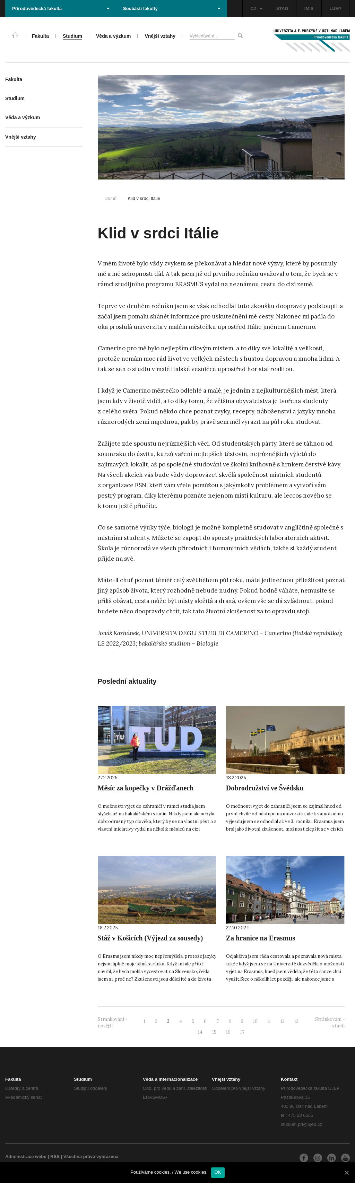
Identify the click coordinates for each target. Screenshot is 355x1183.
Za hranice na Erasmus (260, 938)
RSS (55, 1156)
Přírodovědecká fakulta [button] (61, 8)
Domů (111, 198)
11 (269, 1021)
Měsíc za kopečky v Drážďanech (146, 788)
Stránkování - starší (330, 1022)
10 (255, 1021)
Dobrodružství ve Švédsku (265, 788)
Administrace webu (25, 1156)
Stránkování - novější (112, 1022)
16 (228, 1032)
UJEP (335, 8)
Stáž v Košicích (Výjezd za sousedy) (150, 938)
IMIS (309, 8)
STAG (282, 8)
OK (218, 1172)
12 (282, 1021)
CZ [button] (256, 8)
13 (296, 1021)
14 (200, 1032)
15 (214, 1032)
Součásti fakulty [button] (171, 8)
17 (242, 1032)
